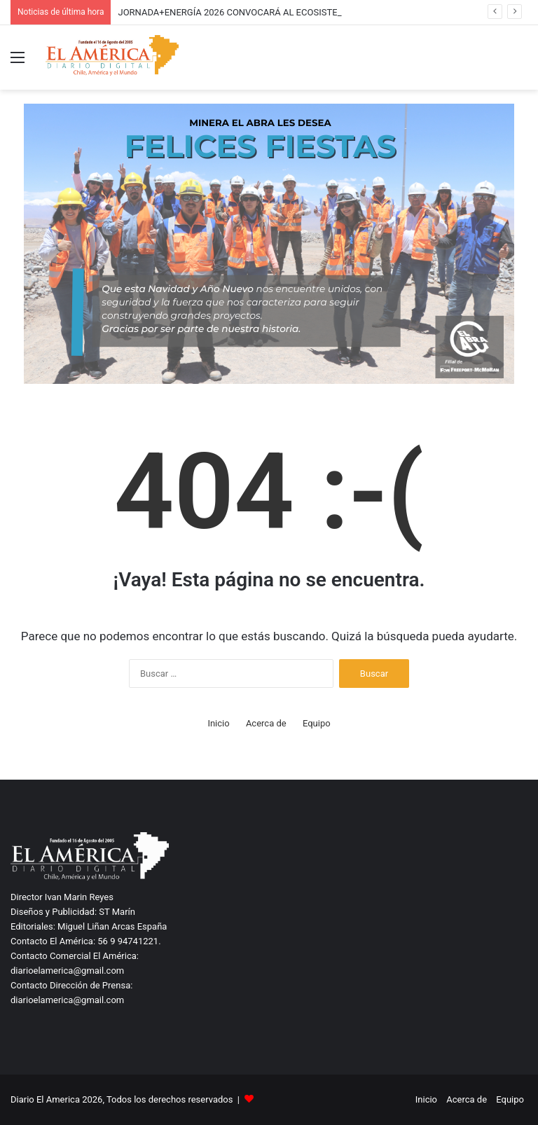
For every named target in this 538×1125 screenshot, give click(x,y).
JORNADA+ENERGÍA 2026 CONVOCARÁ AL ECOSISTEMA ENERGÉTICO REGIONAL (285, 12)
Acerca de (266, 723)
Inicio (218, 723)
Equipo (317, 723)
